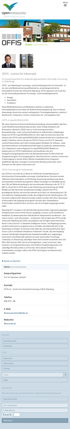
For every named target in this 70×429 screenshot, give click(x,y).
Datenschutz (9, 363)
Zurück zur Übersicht (12, 261)
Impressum (8, 358)
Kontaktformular (10, 341)
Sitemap (7, 368)
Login (6, 380)
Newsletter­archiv (10, 399)
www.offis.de (11, 323)
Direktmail (7, 346)
